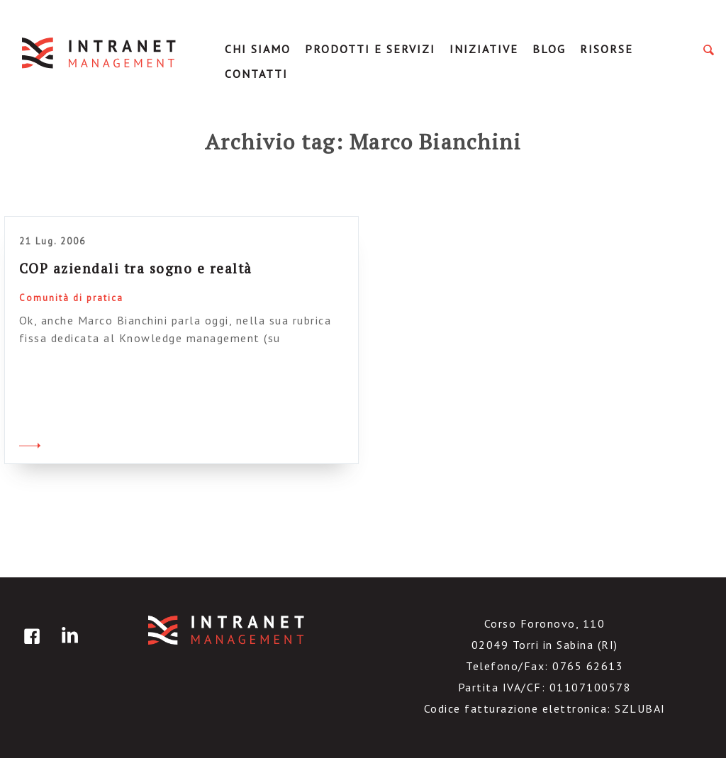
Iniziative (483, 49)
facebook (29, 646)
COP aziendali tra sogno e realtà (135, 268)
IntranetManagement (100, 53)
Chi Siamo (258, 49)
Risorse (606, 49)
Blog (549, 49)
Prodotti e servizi (370, 49)
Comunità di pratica (71, 298)
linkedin (67, 646)
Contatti (256, 74)
